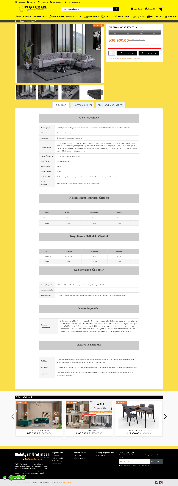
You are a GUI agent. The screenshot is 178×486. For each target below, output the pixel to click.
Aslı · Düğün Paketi (89, 430)
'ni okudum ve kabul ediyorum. (135, 465)
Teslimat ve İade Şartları (110, 105)
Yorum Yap (137, 58)
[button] (17, 92)
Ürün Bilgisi (61, 105)
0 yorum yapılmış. (126, 58)
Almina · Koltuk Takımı (40, 430)
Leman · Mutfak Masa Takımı (139, 430)
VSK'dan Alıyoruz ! (66, 482)
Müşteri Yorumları (82, 105)
